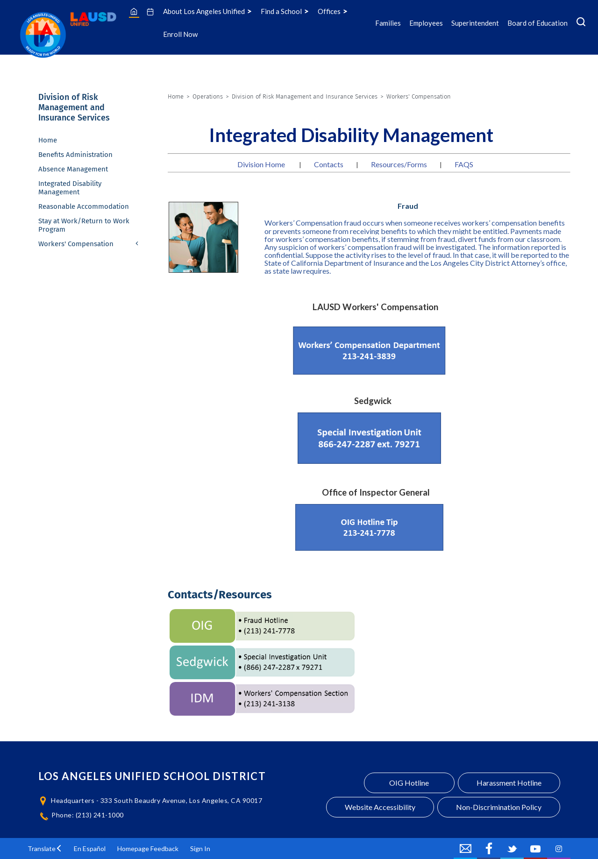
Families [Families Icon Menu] (388, 23)
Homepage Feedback (147, 848)
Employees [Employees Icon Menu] (426, 23)
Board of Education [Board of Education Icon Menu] (537, 23)
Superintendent (475, 23)
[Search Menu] (581, 22)
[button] (45, 848)
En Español (90, 848)
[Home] (134, 11)
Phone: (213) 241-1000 (87, 815)
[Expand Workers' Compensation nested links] (137, 244)
